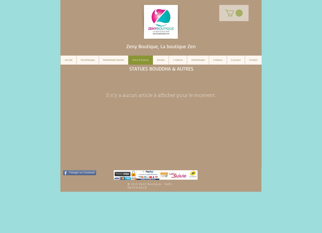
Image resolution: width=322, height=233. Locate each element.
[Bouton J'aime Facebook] (229, 179)
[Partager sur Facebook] (79, 172)
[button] (234, 13)
